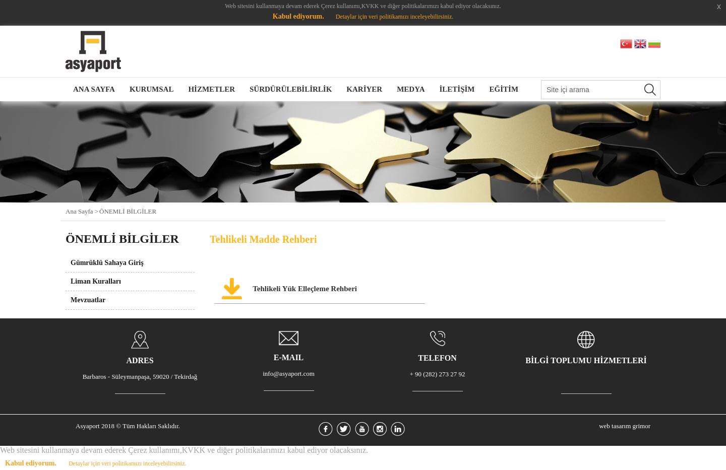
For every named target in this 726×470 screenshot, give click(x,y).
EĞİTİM (504, 89)
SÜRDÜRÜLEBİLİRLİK (291, 89)
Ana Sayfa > (82, 211)
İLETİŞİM (457, 89)
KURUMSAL (152, 89)
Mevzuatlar (88, 300)
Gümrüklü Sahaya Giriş (107, 262)
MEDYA (411, 89)
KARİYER (364, 89)
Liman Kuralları (96, 281)
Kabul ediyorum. (298, 16)
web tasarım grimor (624, 426)
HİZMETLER (211, 89)
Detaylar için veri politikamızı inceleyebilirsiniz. (395, 16)
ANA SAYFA (94, 89)
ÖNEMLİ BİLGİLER (127, 211)
